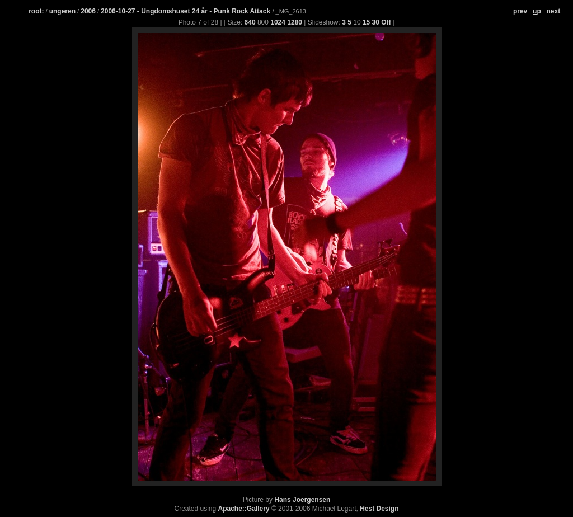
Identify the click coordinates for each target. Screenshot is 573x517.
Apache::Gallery (244, 509)
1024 (277, 22)
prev (520, 11)
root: (36, 11)
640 (250, 22)
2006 (88, 11)
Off (386, 22)
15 (366, 22)
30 (375, 22)
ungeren (62, 11)
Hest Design (379, 509)
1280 (294, 22)
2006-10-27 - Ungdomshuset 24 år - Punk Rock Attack (186, 11)
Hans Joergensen (302, 500)
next (554, 11)
